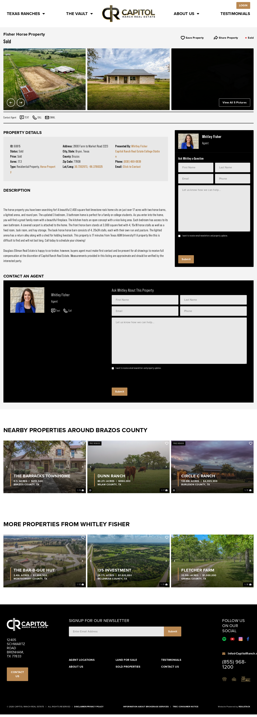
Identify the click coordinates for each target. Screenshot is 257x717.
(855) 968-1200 (234, 664)
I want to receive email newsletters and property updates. (205, 235)
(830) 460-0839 (132, 161)
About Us (187, 13)
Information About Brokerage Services (146, 706)
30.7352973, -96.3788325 (89, 166)
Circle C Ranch (198, 476)
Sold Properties (128, 666)
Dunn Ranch (112, 476)
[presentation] (204, 245)
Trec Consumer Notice (186, 706)
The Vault (79, 13)
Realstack (244, 706)
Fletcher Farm (198, 570)
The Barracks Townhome (42, 476)
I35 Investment (114, 570)
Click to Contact (132, 166)
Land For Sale (126, 660)
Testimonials (235, 14)
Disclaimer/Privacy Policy (89, 706)
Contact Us (170, 666)
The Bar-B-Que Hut (34, 570)
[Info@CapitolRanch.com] (223, 653)
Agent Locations (82, 660)
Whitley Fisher (139, 146)
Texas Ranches (26, 13)
